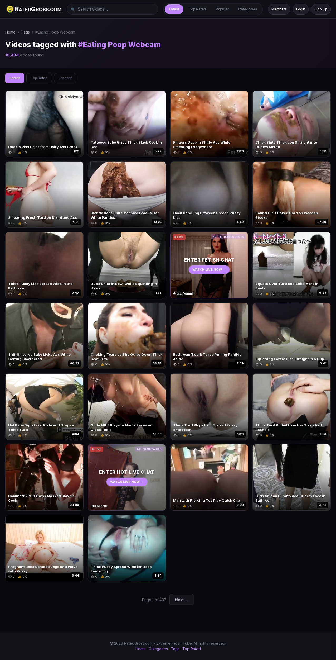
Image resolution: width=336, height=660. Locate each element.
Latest (174, 9)
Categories (247, 9)
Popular (222, 9)
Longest (65, 78)
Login (300, 9)
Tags (25, 32)
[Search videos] (112, 9)
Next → (181, 599)
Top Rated (197, 9)
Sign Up (321, 9)
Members (279, 9)
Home (10, 32)
